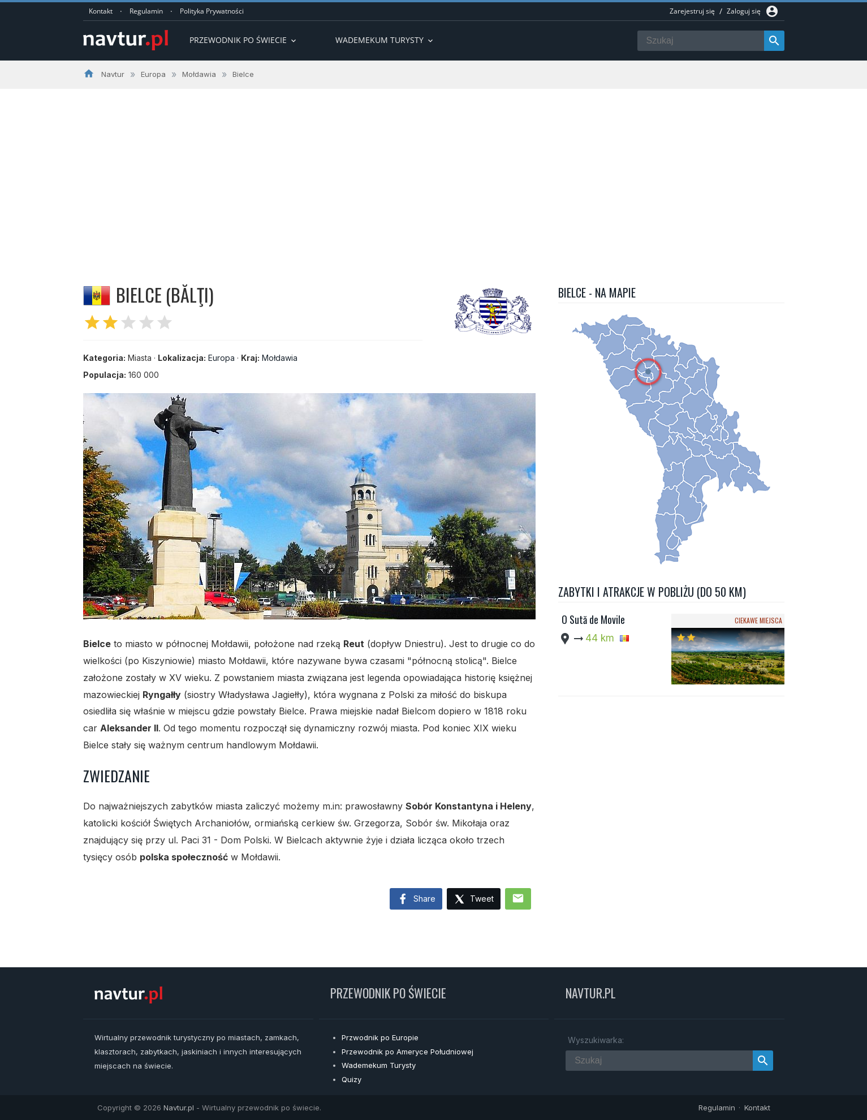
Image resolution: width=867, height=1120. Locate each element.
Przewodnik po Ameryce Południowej (407, 1051)
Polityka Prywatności (212, 11)
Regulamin (146, 11)
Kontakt (101, 11)
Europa (221, 358)
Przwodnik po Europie (380, 1037)
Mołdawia (279, 358)
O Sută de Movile (593, 619)
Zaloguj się (744, 11)
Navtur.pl (178, 1107)
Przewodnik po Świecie (243, 40)
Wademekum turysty (385, 40)
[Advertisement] (433, 173)
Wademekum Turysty (379, 1065)
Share (415, 899)
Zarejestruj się (692, 11)
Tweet (474, 900)
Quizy (351, 1079)
